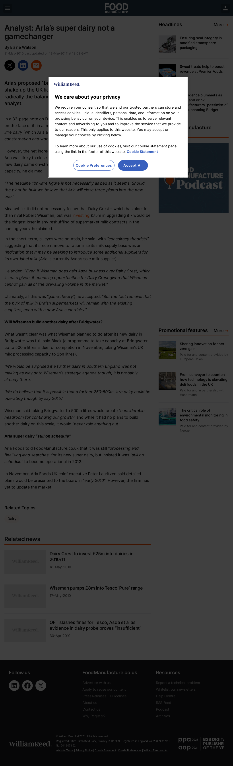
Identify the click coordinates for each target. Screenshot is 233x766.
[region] (118, 127)
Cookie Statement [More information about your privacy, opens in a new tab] (142, 151)
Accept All (133, 165)
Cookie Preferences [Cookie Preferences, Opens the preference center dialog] (94, 165)
